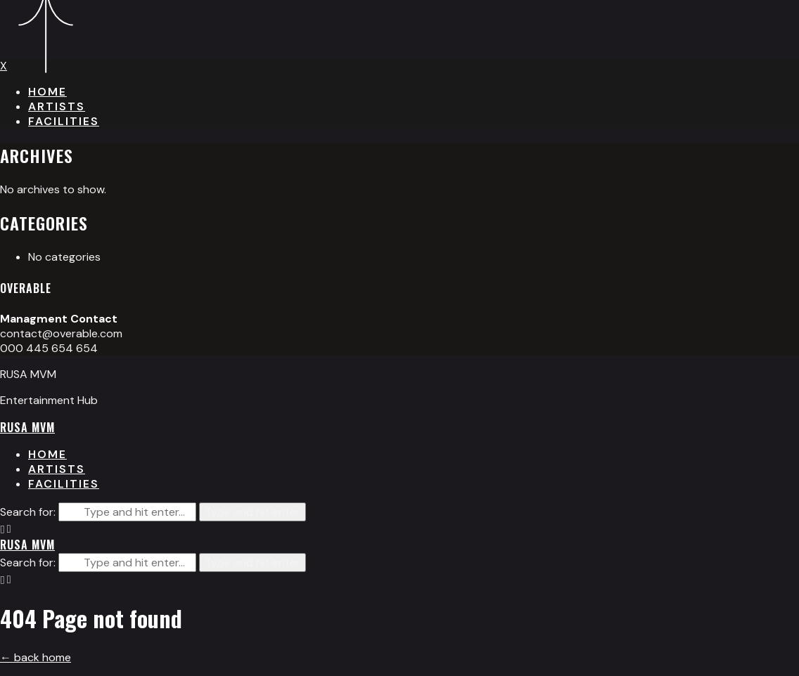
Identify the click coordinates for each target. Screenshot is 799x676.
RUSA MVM (27, 427)
